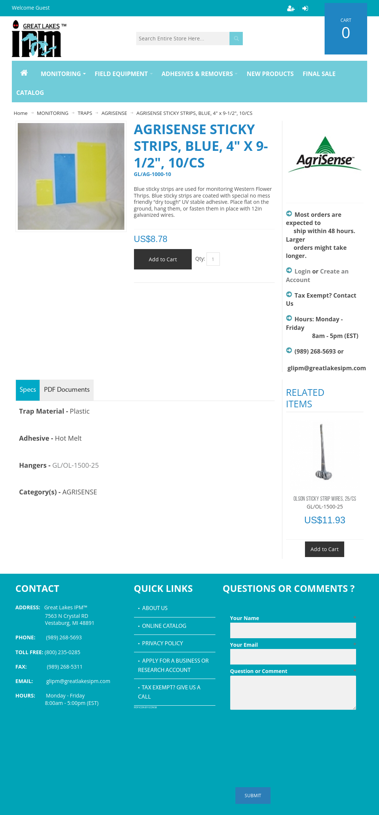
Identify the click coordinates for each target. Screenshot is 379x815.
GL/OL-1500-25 (75, 465)
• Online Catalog (162, 626)
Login (303, 271)
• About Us (153, 609)
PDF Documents (67, 390)
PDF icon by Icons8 (145, 707)
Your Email (293, 645)
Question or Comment (293, 671)
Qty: (200, 258)
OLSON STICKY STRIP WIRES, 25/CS (325, 499)
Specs (28, 390)
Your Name (293, 618)
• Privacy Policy (160, 644)
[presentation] (286, 730)
